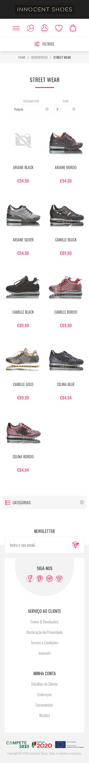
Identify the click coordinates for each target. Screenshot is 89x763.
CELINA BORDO (23, 457)
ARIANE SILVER (23, 240)
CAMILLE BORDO (65, 312)
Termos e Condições (44, 643)
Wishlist (59, 28)
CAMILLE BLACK (66, 240)
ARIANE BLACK (23, 167)
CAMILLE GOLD (23, 384)
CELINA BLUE (66, 384)
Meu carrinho (73, 28)
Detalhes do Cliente (44, 684)
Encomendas (44, 705)
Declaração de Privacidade (45, 632)
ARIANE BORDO (66, 167)
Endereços (44, 694)
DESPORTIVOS (39, 57)
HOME (21, 57)
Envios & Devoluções (45, 622)
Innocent (45, 653)
